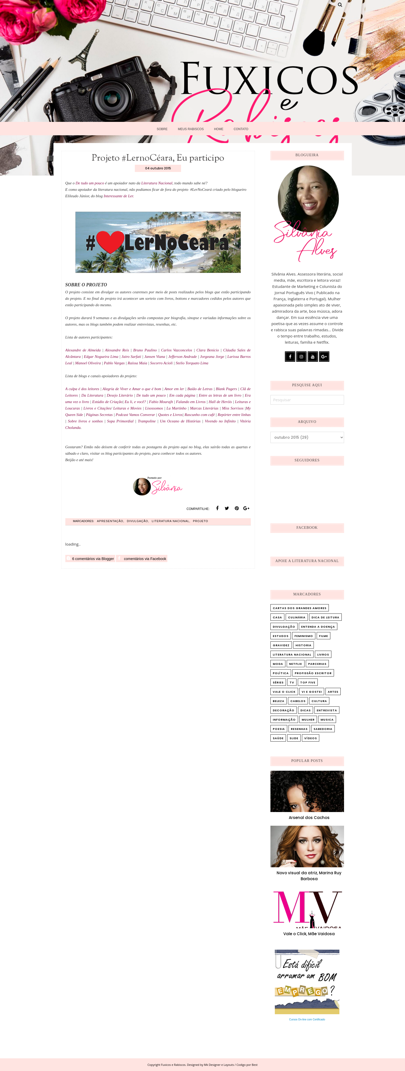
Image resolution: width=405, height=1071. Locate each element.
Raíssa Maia (137, 363)
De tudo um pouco (90, 183)
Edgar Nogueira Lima (101, 357)
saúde (278, 738)
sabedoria (323, 729)
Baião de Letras (200, 389)
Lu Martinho (176, 408)
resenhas (299, 729)
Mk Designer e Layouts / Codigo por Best (231, 1065)
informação (284, 720)
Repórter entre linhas (234, 415)
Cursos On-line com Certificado (307, 1019)
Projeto (200, 521)
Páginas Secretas (99, 415)
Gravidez (281, 645)
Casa (277, 617)
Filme (323, 636)
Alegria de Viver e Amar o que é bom (132, 389)
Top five (307, 682)
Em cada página (182, 395)
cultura (319, 701)
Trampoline (146, 421)
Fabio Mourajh (161, 402)
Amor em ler (174, 389)
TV (292, 682)
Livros (323, 654)
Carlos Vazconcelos (176, 350)
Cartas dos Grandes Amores (299, 608)
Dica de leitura (325, 617)
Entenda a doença (318, 627)
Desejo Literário (120, 395)
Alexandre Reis (117, 350)
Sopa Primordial (120, 421)
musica (327, 720)
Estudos (281, 636)
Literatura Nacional (156, 183)
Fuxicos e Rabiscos (173, 1065)
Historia (303, 645)
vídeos (310, 738)
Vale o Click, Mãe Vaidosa (309, 933)
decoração (283, 710)
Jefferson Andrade (182, 357)
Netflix (295, 664)
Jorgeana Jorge (212, 357)
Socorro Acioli (162, 363)
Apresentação (110, 521)
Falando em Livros (191, 402)
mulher (308, 720)
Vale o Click (284, 692)
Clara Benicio (208, 350)
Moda (278, 664)
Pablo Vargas (114, 363)
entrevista (327, 710)
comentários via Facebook (141, 558)
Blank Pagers (226, 389)
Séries (278, 682)
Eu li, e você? (135, 402)
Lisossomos (154, 408)
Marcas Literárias (204, 408)
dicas (305, 710)
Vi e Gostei (312, 692)
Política (281, 673)
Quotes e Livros (170, 415)
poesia (279, 729)
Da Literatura (92, 395)
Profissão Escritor (313, 673)
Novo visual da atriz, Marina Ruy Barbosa (309, 875)
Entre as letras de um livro (220, 395)
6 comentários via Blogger (90, 558)
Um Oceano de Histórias (180, 421)
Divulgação (137, 521)
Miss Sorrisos (232, 408)
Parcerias (317, 664)
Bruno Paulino (145, 350)
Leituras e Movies (127, 408)
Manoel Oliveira (88, 363)
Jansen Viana (154, 357)
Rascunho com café (199, 415)
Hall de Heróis (220, 402)
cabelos (298, 701)
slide (294, 738)
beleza (278, 701)
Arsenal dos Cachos (309, 817)
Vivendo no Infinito (220, 421)
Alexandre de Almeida (84, 350)
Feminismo (303, 636)
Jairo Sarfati (131, 357)
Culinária (297, 617)
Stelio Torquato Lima (192, 363)
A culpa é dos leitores (82, 389)
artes (333, 692)
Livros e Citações (97, 408)
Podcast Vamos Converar (136, 415)
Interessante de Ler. (119, 196)
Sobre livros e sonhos (85, 421)
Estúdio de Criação (107, 402)
